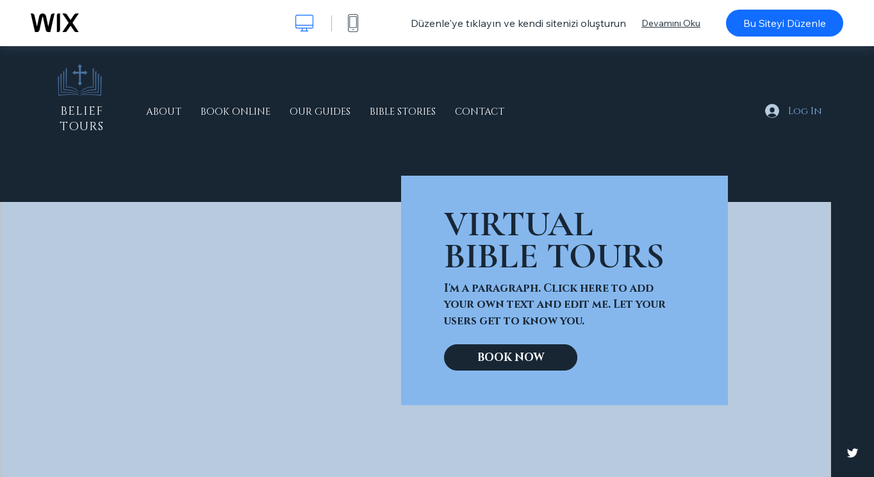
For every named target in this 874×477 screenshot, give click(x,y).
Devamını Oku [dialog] (670, 23)
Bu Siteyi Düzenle (784, 23)
